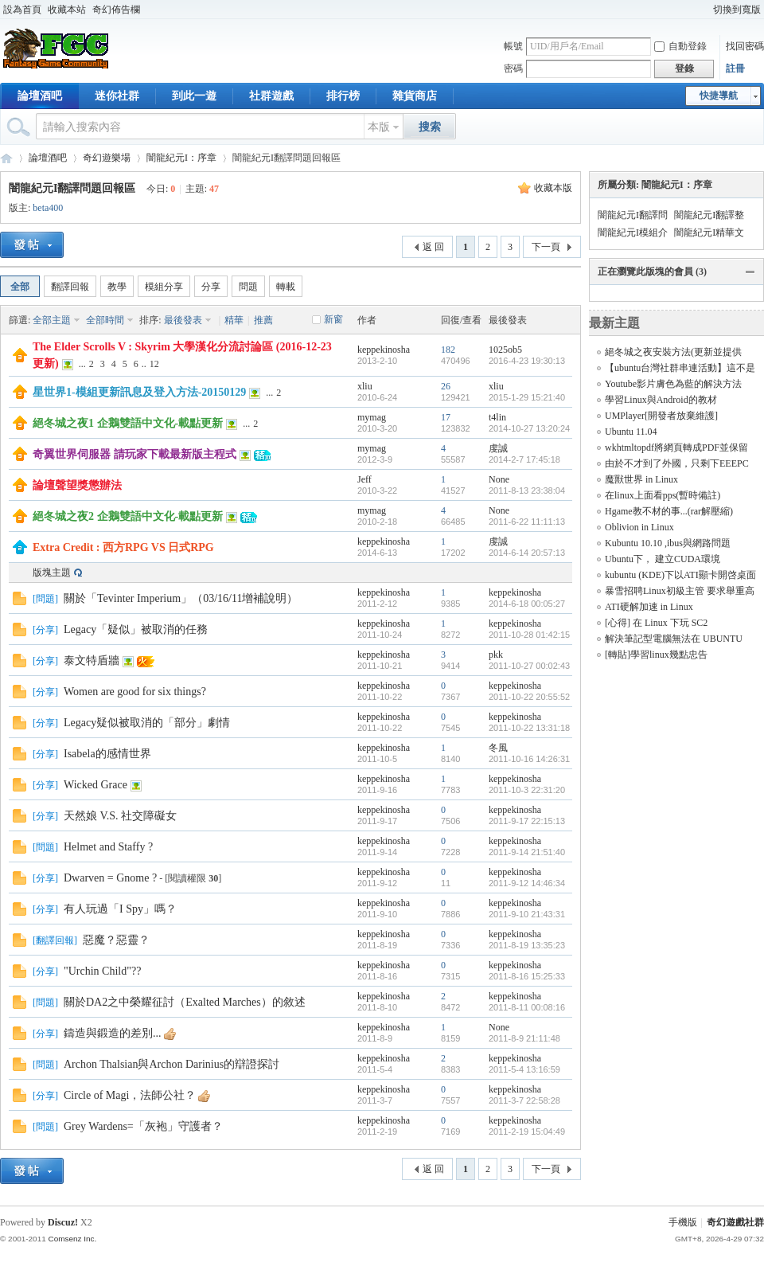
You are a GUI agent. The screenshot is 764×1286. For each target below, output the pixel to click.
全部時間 (105, 320)
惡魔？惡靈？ (116, 940)
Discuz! (63, 1222)
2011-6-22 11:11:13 (527, 521)
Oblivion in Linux (639, 527)
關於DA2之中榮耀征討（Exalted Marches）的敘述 (185, 1002)
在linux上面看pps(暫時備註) (662, 495)
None (499, 479)
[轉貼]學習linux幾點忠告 (656, 654)
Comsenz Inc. (72, 1238)
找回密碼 (745, 46)
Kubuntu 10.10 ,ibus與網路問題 (668, 543)
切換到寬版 (737, 9)
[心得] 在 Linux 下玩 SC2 (656, 622)
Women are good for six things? (135, 692)
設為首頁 (22, 9)
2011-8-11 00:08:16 (527, 1007)
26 (445, 386)
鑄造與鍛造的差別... (113, 1033)
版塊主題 (52, 572)
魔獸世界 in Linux (641, 479)
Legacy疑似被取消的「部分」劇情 (147, 723)
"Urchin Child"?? (102, 971)
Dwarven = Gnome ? (110, 878)
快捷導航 (719, 95)
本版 (379, 127)
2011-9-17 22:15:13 (527, 821)
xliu (364, 386)
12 (154, 363)
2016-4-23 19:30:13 (527, 360)
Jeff (364, 479)
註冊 (735, 68)
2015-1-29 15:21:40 (527, 397)
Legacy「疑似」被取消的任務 (136, 629)
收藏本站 (67, 9)
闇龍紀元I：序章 (181, 157)
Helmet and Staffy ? (108, 847)
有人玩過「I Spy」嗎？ (120, 909)
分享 (210, 286)
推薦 (263, 320)
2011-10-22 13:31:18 (529, 728)
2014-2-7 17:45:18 (524, 459)
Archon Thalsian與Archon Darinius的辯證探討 (171, 1064)
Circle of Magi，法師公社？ (130, 1095)
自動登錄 (680, 46)
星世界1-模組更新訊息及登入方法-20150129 (139, 392)
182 (448, 349)
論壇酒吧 (40, 96)
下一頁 (546, 246)
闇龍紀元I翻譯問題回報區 (72, 188)
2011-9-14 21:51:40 (527, 852)
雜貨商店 (414, 96)
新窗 (333, 319)
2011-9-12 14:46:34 (527, 883)
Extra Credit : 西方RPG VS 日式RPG (123, 547)
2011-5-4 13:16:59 (524, 1069)
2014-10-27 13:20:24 (529, 428)
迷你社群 (117, 96)
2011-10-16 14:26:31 (529, 759)
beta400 (48, 207)
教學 (117, 286)
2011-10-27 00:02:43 (529, 665)
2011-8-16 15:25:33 (527, 976)
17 (445, 417)
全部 (19, 286)
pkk (496, 654)
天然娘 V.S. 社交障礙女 (120, 816)
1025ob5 (505, 349)
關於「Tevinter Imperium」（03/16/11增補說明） (181, 598)
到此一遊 (194, 96)
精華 (234, 320)
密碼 (513, 68)
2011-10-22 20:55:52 (529, 697)
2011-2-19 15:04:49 (527, 1131)
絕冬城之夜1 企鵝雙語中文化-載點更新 (128, 423)
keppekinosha (383, 349)
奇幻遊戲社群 (6, 158)
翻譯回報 (70, 286)
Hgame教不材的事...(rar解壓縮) (669, 511)
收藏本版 (553, 187)
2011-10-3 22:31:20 (527, 790)
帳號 (513, 46)
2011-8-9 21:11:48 (524, 1038)
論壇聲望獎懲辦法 (77, 485)
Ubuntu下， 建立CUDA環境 (662, 559)
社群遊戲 (271, 96)
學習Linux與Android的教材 (661, 399)
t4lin (497, 417)
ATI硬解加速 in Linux (649, 606)
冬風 (498, 747)
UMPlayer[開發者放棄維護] (661, 415)
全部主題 (52, 320)
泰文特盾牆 (91, 660)
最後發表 (183, 320)
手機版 (682, 1222)
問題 (248, 286)
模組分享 (164, 286)
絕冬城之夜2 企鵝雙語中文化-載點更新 (128, 516)
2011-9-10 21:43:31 (527, 914)
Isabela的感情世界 (107, 754)
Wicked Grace (95, 785)
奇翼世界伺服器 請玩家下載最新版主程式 (134, 454)
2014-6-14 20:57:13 (527, 552)
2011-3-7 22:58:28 (524, 1100)
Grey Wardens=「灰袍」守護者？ (143, 1126)
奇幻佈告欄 (116, 9)
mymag (371, 417)
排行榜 (343, 96)
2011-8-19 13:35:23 (527, 945)
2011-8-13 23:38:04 (527, 490)
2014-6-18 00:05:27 (527, 603)
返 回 (433, 246)
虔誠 (498, 448)
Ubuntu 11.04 (631, 431)
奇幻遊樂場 (107, 157)
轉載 (285, 286)
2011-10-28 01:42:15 (529, 634)
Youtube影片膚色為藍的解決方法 (673, 383)
